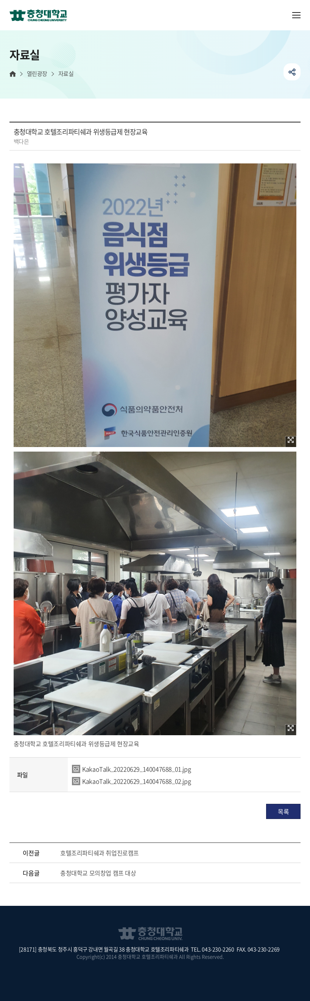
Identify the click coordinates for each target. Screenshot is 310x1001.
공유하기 (292, 71)
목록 (283, 811)
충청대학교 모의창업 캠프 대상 (98, 872)
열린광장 (37, 73)
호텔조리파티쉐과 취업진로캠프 (99, 852)
